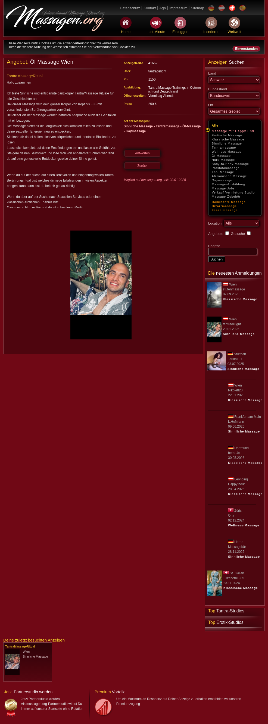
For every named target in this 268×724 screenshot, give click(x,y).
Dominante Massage (229, 202)
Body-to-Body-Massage (230, 163)
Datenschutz (130, 8)
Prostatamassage (225, 168)
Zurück (142, 166)
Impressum (178, 8)
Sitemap (197, 8)
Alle (215, 125)
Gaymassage (222, 180)
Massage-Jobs (223, 188)
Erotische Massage (227, 135)
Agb (162, 8)
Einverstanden (246, 49)
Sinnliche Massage (227, 143)
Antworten (142, 153)
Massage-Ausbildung (228, 184)
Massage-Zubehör (226, 196)
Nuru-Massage (223, 159)
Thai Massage (223, 172)
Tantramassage (224, 147)
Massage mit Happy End (233, 131)
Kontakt (150, 8)
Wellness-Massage (227, 151)
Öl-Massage (221, 155)
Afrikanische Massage (229, 176)
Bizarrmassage (224, 206)
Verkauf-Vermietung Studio (233, 192)
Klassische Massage (228, 139)
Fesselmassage (225, 210)
